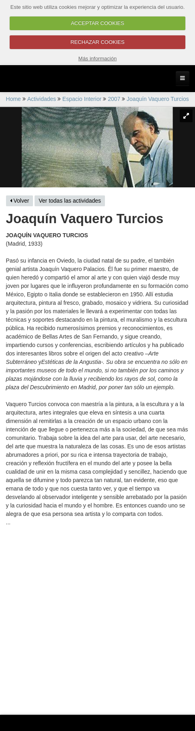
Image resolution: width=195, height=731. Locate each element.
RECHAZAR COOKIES (97, 42)
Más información (97, 58)
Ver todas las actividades (70, 200)
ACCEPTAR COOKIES (97, 23)
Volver (19, 200)
